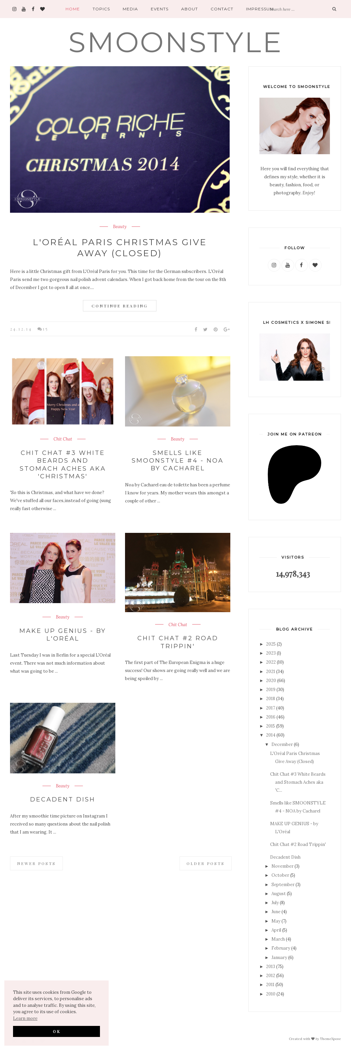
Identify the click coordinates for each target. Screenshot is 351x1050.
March (278, 939)
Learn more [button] (25, 1018)
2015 (270, 726)
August (278, 893)
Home (73, 8)
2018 (270, 698)
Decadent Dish (62, 799)
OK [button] (57, 1031)
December (282, 744)
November (282, 866)
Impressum (260, 8)
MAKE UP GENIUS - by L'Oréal (62, 634)
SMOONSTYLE (176, 42)
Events (159, 8)
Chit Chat (62, 439)
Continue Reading (120, 305)
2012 (270, 975)
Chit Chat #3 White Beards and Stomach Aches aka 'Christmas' (63, 464)
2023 (271, 653)
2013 (270, 966)
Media (130, 8)
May (275, 921)
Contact (222, 8)
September (283, 884)
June (275, 912)
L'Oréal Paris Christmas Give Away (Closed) (120, 248)
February (280, 948)
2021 (270, 671)
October (280, 875)
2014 (270, 735)
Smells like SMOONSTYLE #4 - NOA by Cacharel (178, 460)
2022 (271, 662)
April (276, 930)
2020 (271, 680)
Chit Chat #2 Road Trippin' (177, 642)
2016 (270, 717)
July (275, 902)
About (189, 8)
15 (45, 328)
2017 (270, 708)
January (279, 957)
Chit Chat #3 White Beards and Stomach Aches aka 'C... (298, 782)
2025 (271, 644)
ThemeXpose (330, 1038)
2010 (270, 994)
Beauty (120, 226)
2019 (270, 689)
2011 (270, 984)
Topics (101, 8)
